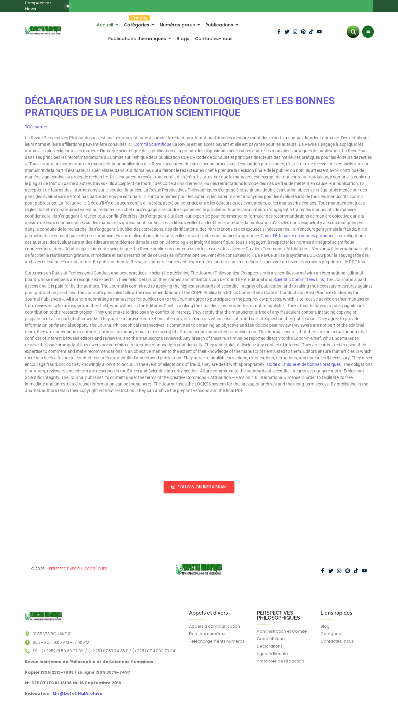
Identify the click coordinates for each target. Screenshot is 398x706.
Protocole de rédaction (280, 655)
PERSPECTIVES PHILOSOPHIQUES (278, 609)
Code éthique (271, 633)
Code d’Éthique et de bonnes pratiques (297, 230)
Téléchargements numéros (217, 635)
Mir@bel (61, 687)
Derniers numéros (207, 628)
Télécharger (36, 120)
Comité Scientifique (152, 138)
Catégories (332, 628)
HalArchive (90, 687)
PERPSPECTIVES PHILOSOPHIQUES (78, 563)
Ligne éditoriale (272, 648)
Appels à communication (214, 620)
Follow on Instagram (199, 481)
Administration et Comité (282, 625)
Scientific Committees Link (298, 273)
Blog (325, 620)
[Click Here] (368, 26)
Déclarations (270, 640)
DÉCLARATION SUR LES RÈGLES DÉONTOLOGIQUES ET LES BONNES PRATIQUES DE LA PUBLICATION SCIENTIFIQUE (180, 101)
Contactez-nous (337, 635)
